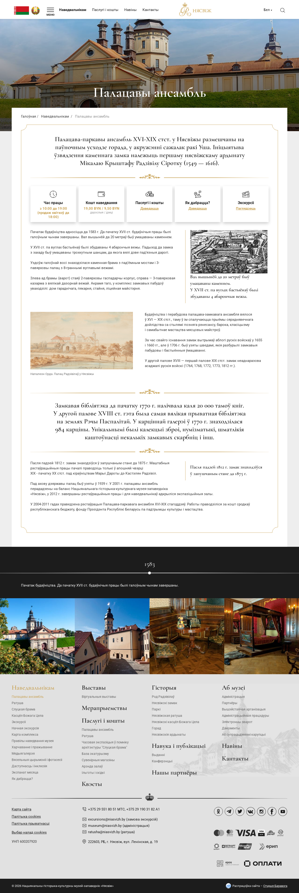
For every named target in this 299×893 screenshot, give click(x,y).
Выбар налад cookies (29, 832)
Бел (267, 10)
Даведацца (149, 208)
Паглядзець (246, 208)
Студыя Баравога (275, 886)
